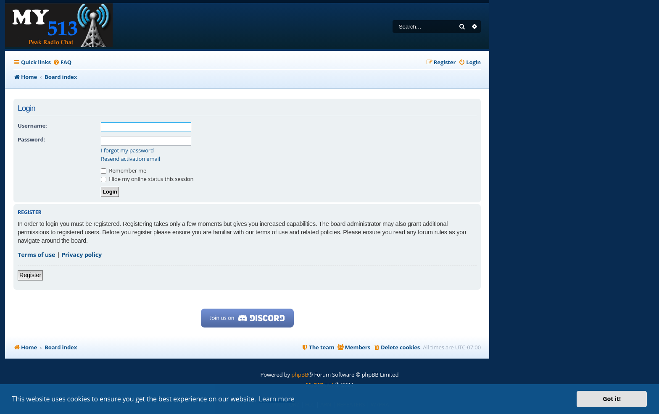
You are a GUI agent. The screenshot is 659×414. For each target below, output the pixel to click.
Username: (32, 125)
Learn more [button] (277, 399)
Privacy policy (81, 255)
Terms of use (36, 255)
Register (30, 275)
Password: (31, 139)
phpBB (299, 374)
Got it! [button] (612, 399)
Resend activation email (130, 158)
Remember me (123, 170)
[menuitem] (62, 62)
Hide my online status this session (147, 179)
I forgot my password (127, 150)
